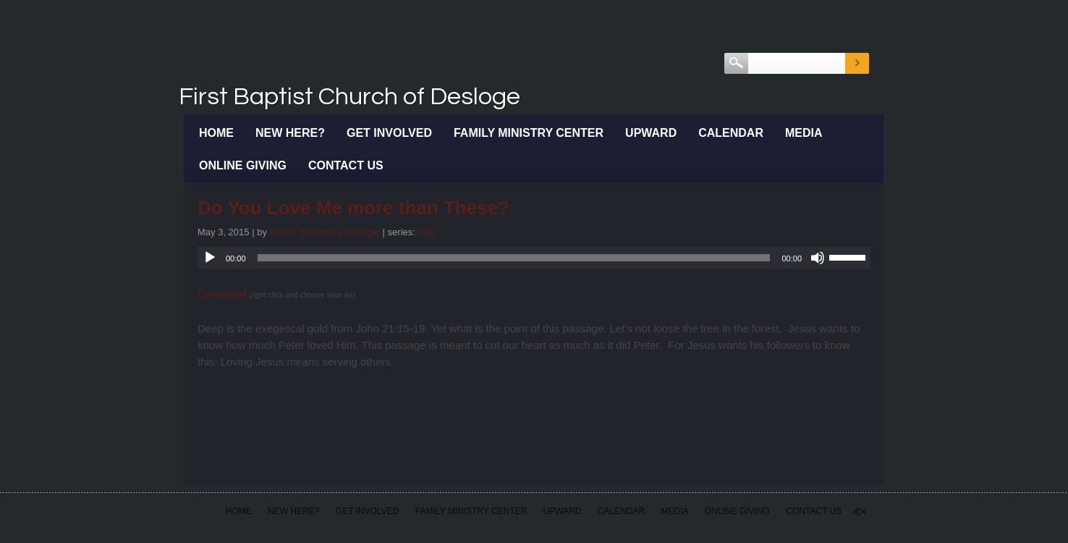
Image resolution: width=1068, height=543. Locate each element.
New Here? (290, 133)
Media (804, 133)
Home (216, 133)
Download (222, 293)
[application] (534, 258)
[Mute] (817, 258)
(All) (426, 232)
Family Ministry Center (528, 133)
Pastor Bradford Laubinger (325, 232)
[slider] (514, 257)
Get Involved (389, 133)
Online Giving (243, 165)
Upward (651, 133)
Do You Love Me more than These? (353, 208)
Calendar (730, 133)
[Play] (210, 258)
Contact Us (345, 165)
